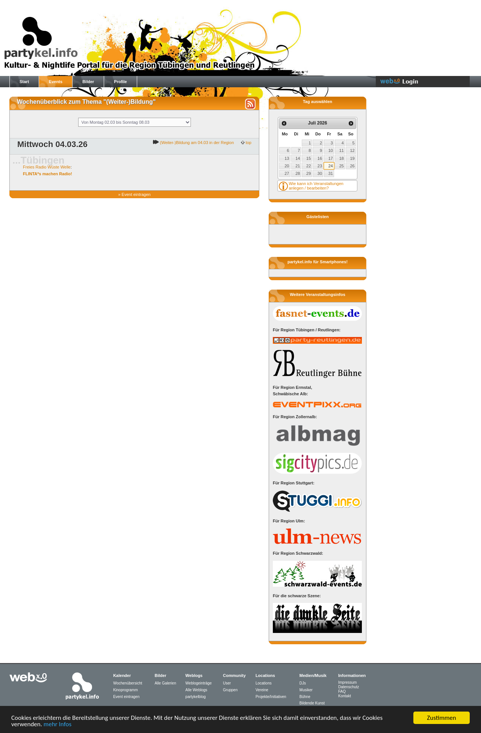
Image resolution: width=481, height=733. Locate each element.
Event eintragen (136, 194)
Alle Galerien (165, 683)
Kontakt (344, 696)
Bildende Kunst (312, 703)
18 (341, 158)
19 (352, 158)
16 (320, 158)
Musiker (306, 690)
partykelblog (195, 697)
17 (330, 158)
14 (297, 158)
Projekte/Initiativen (271, 697)
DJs (302, 683)
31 (330, 173)
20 (286, 166)
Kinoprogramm (125, 690)
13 (286, 158)
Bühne (304, 697)
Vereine (262, 690)
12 (352, 150)
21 (297, 166)
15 (308, 158)
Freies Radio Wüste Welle (47, 167)
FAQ (342, 691)
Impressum (347, 682)
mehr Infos (57, 726)
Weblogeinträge (198, 683)
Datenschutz (348, 687)
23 (320, 166)
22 (308, 166)
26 (352, 166)
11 (341, 150)
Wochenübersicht (127, 683)
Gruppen (230, 690)
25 (341, 166)
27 (286, 173)
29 (308, 173)
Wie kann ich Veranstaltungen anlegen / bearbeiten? (316, 185)
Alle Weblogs (196, 690)
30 (320, 173)
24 (330, 166)
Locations (264, 683)
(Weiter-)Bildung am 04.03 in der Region (196, 142)
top (248, 142)
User (227, 683)
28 (297, 173)
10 (330, 150)
